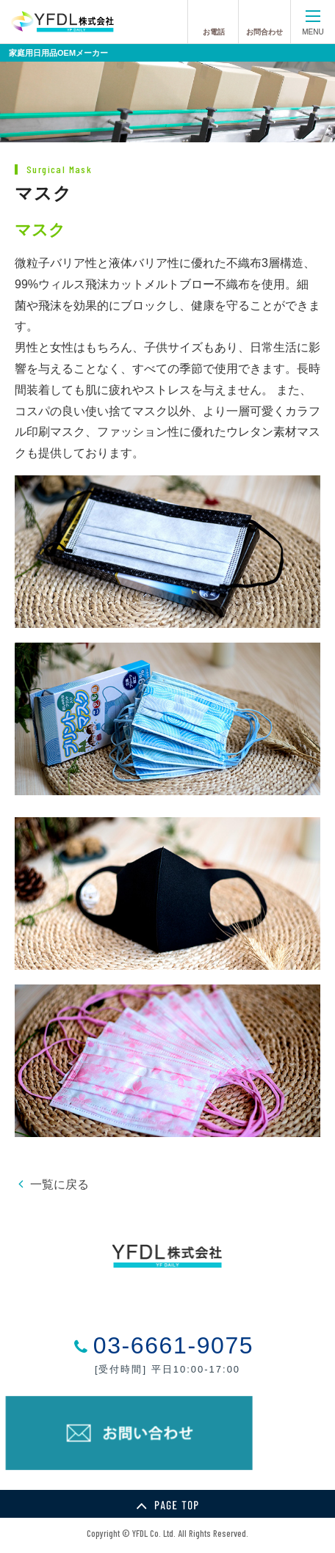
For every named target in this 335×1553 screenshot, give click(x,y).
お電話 (214, 32)
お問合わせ (264, 32)
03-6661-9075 (173, 1345)
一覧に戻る (59, 1184)
